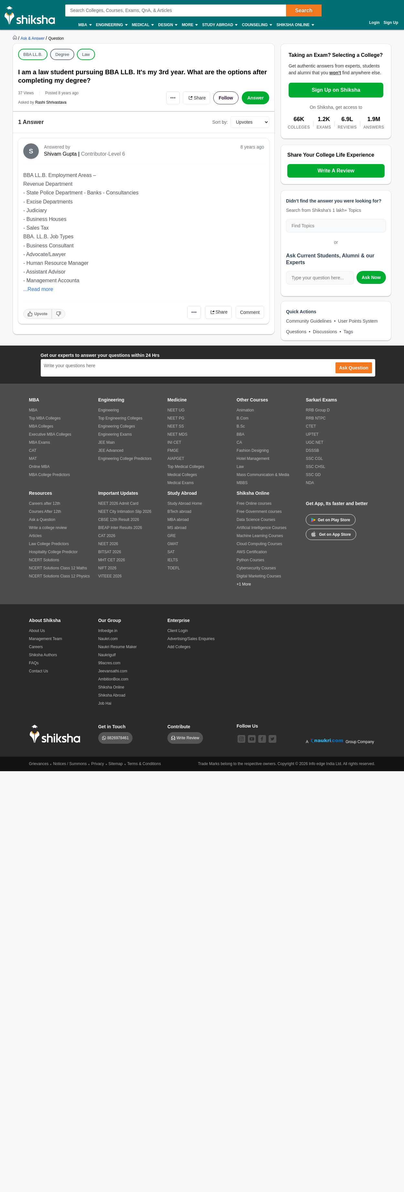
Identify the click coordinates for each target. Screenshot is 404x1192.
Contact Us (38, 671)
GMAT (172, 544)
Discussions (325, 331)
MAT (33, 458)
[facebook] (262, 739)
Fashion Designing (253, 450)
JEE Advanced (110, 450)
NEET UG (176, 410)
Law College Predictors (49, 544)
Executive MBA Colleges (50, 434)
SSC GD (313, 474)
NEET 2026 (108, 544)
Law (86, 54)
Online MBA (39, 466)
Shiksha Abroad (111, 695)
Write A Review (335, 170)
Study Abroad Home (184, 503)
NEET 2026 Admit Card (118, 503)
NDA (310, 483)
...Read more (38, 289)
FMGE (173, 450)
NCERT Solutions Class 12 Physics (59, 576)
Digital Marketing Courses (259, 576)
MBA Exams (39, 442)
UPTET (312, 434)
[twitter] (272, 739)
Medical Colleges (182, 474)
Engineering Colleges (116, 426)
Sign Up (391, 22)
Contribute (178, 726)
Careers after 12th (44, 503)
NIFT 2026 (107, 568)
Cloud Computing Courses (259, 544)
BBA (240, 434)
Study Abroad (219, 25)
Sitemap (116, 764)
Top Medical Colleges (185, 466)
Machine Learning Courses (260, 536)
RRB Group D (318, 410)
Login (374, 22)
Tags (348, 331)
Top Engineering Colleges (120, 418)
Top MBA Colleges (45, 418)
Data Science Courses (256, 519)
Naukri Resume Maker (117, 647)
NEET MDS (177, 434)
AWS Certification (252, 552)
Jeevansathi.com (112, 671)
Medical (143, 25)
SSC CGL (314, 458)
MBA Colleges (41, 426)
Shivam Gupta (60, 154)
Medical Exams (180, 483)
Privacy (97, 764)
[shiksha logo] (56, 734)
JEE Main (106, 442)
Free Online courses (254, 503)
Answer (255, 97)
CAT (33, 450)
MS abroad (176, 527)
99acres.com (109, 663)
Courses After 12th (45, 511)
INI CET (174, 442)
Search (303, 10)
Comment (250, 312)
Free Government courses (259, 511)
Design (167, 25)
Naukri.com (108, 639)
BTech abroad (179, 511)
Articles (35, 536)
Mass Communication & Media (263, 474)
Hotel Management (253, 458)
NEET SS (175, 426)
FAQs (34, 663)
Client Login (177, 630)
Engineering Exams (115, 434)
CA (239, 442)
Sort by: (220, 122)
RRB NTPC (315, 418)
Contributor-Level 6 (103, 154)
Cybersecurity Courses (256, 568)
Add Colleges (178, 647)
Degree (62, 54)
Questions (296, 331)
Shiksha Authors (43, 655)
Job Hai (105, 703)
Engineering (111, 25)
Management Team (45, 639)
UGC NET (314, 442)
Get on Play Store (330, 520)
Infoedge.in (107, 630)
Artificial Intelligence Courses (261, 527)
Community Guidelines (309, 321)
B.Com (243, 418)
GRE (171, 536)
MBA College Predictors (49, 474)
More (189, 25)
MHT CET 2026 (111, 560)
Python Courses (250, 560)
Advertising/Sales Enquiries (191, 639)
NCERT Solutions (44, 560)
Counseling (256, 25)
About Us (37, 630)
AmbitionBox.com (113, 679)
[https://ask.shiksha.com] (33, 38)
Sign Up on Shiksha (336, 90)
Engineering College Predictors (125, 458)
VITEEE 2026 (110, 576)
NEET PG (175, 418)
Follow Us (247, 726)
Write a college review (48, 527)
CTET (311, 426)
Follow (226, 97)
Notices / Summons (70, 764)
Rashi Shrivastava (51, 102)
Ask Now (371, 277)
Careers (36, 647)
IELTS (172, 560)
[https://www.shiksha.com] (15, 38)
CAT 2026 (106, 536)
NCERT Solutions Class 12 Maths (58, 568)
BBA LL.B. (32, 54)
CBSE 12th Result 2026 (118, 519)
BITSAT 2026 (109, 552)
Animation (245, 410)
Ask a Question (42, 519)
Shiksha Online (294, 25)
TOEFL (173, 568)
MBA (84, 25)
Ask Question (353, 367)
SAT (171, 552)
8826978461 (118, 738)
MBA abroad (178, 519)
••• (173, 97)
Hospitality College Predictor (53, 552)
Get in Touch (112, 726)
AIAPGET (175, 458)
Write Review (187, 738)
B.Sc (241, 426)
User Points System (358, 321)
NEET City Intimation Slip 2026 (125, 511)
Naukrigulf (107, 655)
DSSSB (312, 450)
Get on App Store (331, 534)
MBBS (242, 483)
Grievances (39, 764)
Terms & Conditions (144, 764)
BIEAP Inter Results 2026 (120, 527)
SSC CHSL (315, 466)
